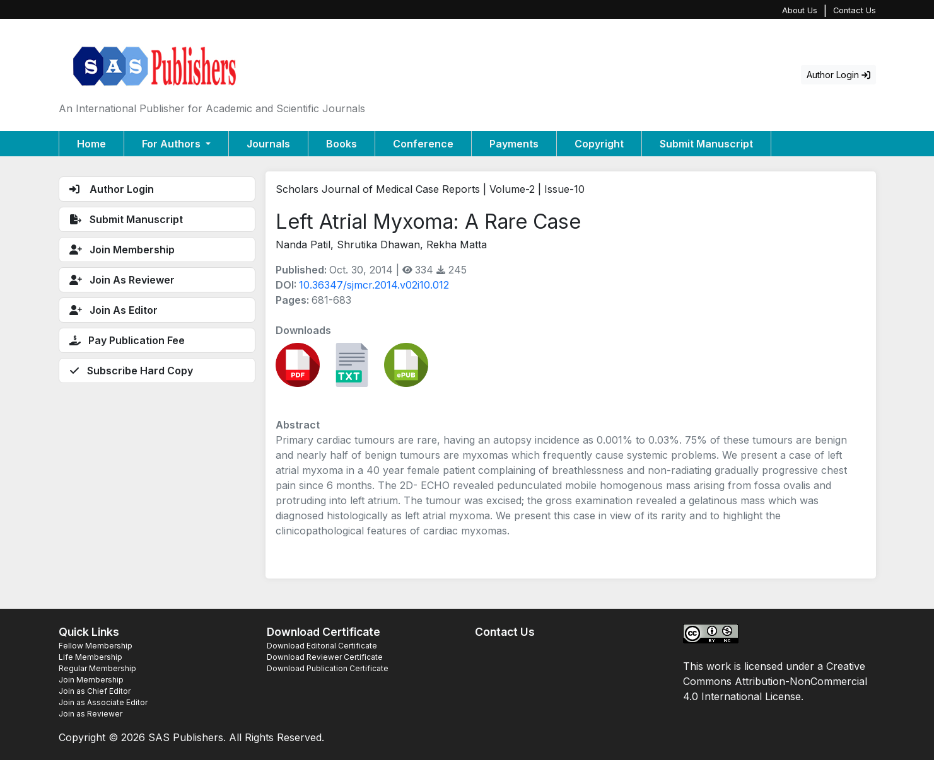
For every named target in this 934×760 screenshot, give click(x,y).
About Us (799, 10)
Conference (423, 143)
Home (91, 143)
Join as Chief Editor (95, 691)
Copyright (599, 143)
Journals (268, 143)
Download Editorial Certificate (322, 645)
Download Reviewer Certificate (325, 657)
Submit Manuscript (706, 143)
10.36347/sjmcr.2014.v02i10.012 (374, 285)
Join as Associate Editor (103, 702)
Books (341, 143)
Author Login (838, 74)
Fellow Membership (95, 645)
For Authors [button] (172, 143)
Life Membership (90, 657)
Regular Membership (97, 668)
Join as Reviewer (90, 713)
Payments (514, 143)
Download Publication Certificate (327, 668)
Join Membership (91, 679)
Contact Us (854, 10)
